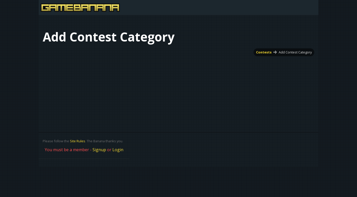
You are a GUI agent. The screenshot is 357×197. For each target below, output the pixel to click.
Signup (99, 149)
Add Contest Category (295, 52)
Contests (264, 52)
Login (117, 149)
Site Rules (77, 141)
